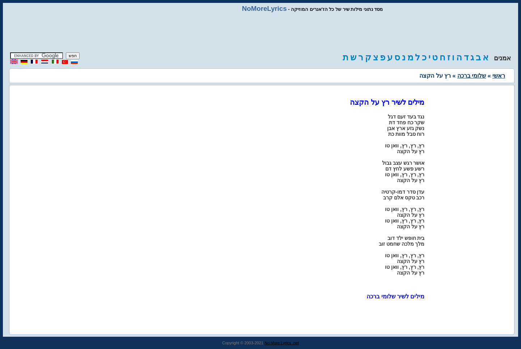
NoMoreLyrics (264, 8)
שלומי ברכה (471, 76)
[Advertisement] (260, 32)
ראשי (498, 76)
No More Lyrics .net (281, 343)
